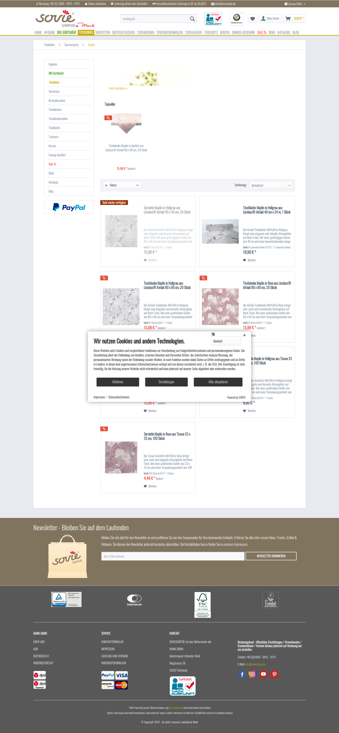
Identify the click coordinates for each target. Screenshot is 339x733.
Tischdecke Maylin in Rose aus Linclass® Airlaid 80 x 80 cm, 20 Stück (267, 285)
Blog (51, 191)
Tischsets (53, 136)
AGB (35, 649)
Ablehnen (117, 381)
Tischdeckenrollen (58, 118)
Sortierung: (240, 185)
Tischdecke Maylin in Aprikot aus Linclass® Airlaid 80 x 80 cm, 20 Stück (126, 148)
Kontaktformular (112, 641)
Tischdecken (55, 109)
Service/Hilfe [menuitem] (294, 4)
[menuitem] (159, 16)
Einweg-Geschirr (57, 155)
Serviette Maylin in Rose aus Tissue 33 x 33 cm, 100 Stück (167, 436)
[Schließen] (244, 335)
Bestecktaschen (57, 100)
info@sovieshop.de (225, 4)
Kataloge (53, 182)
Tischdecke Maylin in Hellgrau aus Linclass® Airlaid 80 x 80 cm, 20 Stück (167, 285)
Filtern (111, 185)
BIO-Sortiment (56, 73)
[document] (170, 357)
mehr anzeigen (118, 88)
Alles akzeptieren (218, 381)
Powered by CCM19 (236, 397)
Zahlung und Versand (114, 656)
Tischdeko (54, 82)
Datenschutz (41, 656)
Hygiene (53, 64)
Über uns (39, 641)
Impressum (108, 649)
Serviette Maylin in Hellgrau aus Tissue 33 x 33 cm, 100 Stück (267, 361)
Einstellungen (166, 381)
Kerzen (52, 146)
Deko (51, 173)
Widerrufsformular (113, 663)
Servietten (54, 91)
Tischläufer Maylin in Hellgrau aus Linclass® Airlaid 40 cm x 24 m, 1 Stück (266, 210)
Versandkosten (175, 707)
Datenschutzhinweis (119, 397)
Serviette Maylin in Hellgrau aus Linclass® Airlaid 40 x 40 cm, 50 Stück (167, 210)
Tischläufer (54, 127)
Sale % (52, 164)
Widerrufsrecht (43, 663)
